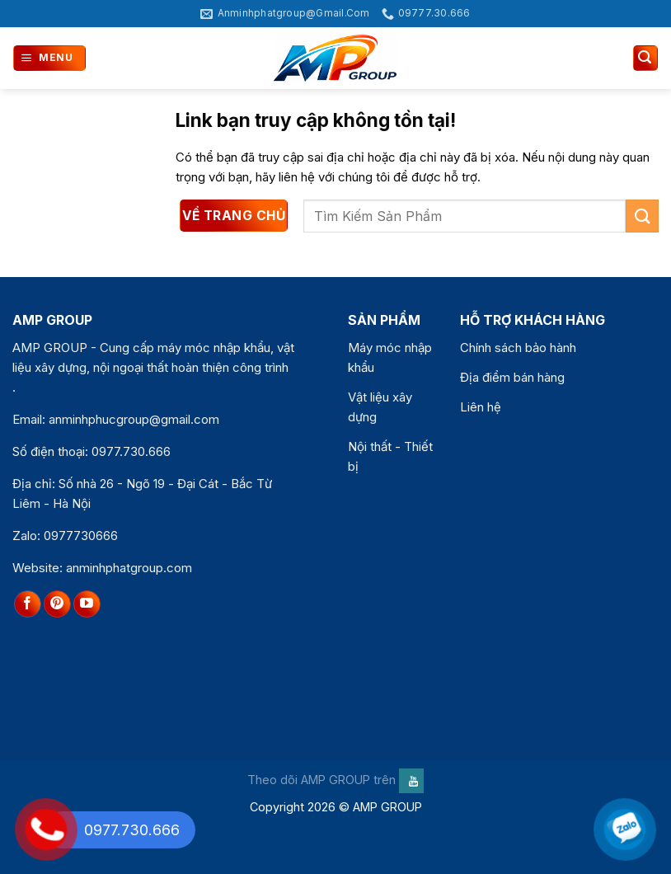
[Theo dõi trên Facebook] (27, 604)
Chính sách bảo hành (518, 347)
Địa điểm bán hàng (512, 377)
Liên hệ (480, 407)
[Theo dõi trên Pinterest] (57, 604)
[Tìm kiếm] (645, 58)
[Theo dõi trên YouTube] (87, 604)
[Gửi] (642, 216)
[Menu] (49, 58)
